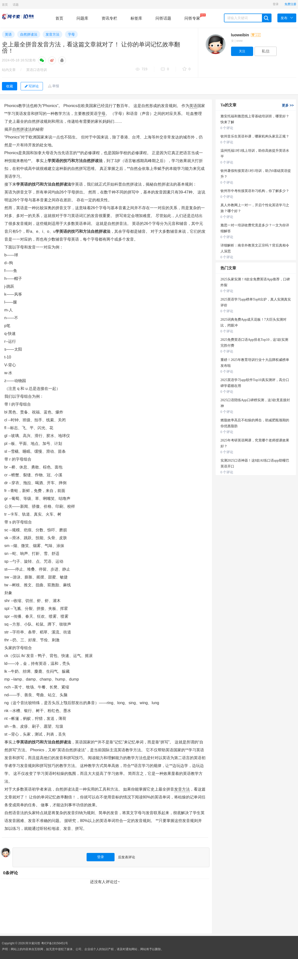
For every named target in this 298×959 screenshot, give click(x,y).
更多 (288, 105)
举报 (55, 86)
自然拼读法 (28, 34)
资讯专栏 (109, 18)
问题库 (82, 18)
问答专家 (192, 17)
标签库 (136, 18)
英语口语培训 (36, 70)
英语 (8, 34)
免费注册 (290, 4)
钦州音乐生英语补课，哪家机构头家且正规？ (254, 136)
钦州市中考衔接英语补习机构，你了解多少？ (254, 191)
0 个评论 (226, 128)
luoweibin (246, 35)
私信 (266, 51)
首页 (5, 4)
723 (141, 69)
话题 (16, 4)
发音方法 (52, 34)
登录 (276, 4)
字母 (71, 34)
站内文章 (9, 70)
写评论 (32, 86)
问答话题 (163, 18)
